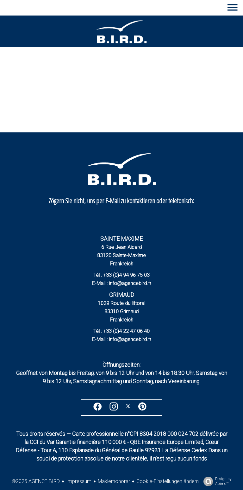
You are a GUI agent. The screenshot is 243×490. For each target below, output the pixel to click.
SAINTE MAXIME (121, 238)
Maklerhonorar (114, 481)
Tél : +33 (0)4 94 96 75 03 (121, 275)
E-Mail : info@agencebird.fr (121, 283)
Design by (216, 481)
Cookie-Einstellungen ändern (167, 481)
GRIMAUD (121, 294)
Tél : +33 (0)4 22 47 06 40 (121, 331)
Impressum (78, 481)
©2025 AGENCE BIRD (36, 481)
